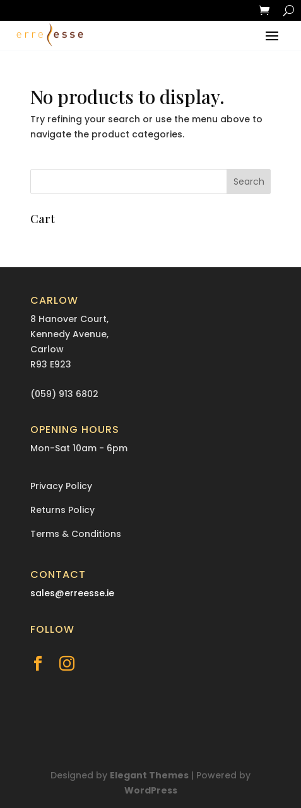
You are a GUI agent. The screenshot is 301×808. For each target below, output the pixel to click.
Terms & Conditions (75, 534)
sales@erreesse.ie (72, 593)
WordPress (150, 790)
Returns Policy (62, 510)
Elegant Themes (149, 775)
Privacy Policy (61, 486)
